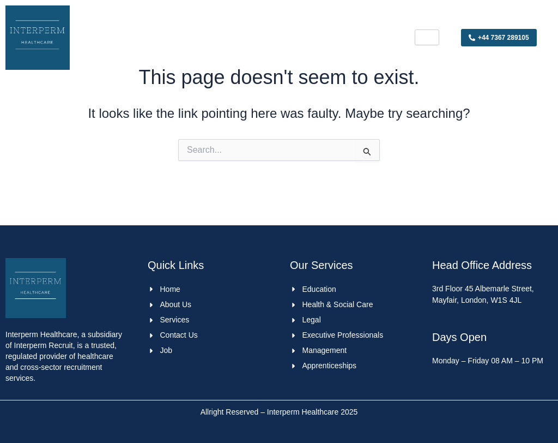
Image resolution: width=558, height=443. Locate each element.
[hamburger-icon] (427, 37)
